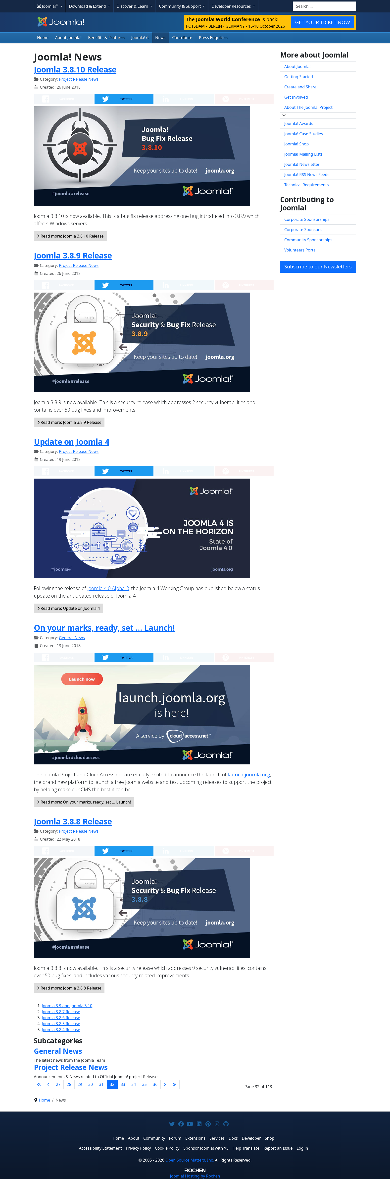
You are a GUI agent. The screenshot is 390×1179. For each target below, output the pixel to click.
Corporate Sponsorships (306, 219)
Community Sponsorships (308, 240)
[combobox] (324, 6)
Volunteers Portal (300, 250)
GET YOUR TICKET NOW (322, 22)
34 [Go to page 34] (133, 1084)
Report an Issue (278, 1148)
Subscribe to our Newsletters (318, 266)
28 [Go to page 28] (69, 1084)
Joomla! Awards (298, 123)
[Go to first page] (39, 1084)
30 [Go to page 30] (90, 1084)
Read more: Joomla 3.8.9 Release (69, 422)
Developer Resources (231, 6)
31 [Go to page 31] (101, 1084)
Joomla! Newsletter (302, 164)
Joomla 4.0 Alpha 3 (108, 588)
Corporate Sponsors (303, 229)
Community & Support (180, 6)
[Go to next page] (164, 1084)
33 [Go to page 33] (123, 1084)
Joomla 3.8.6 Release (61, 1017)
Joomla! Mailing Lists (303, 154)
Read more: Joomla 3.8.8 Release (69, 988)
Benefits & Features (106, 37)
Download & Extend (88, 6)
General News (72, 637)
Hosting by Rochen (195, 1176)
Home (43, 37)
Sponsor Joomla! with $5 (206, 1148)
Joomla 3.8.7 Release (61, 1011)
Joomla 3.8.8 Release (73, 821)
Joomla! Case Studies (303, 133)
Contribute (182, 37)
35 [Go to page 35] (144, 1084)
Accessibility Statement (100, 1148)
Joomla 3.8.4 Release (61, 1029)
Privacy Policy (138, 1148)
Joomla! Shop (296, 144)
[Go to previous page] (48, 1084)
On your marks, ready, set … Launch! (104, 627)
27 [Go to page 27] (58, 1084)
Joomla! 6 (139, 37)
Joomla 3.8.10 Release (75, 69)
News (160, 37)
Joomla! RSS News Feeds (306, 174)
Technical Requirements (306, 184)
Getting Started (298, 76)
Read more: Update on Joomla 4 (68, 608)
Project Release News (78, 79)
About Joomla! (68, 37)
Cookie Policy (167, 1148)
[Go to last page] (174, 1084)
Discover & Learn (133, 6)
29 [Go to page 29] (80, 1084)
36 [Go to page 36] (155, 1084)
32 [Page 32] (112, 1084)
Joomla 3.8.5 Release (61, 1023)
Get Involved (296, 97)
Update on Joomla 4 (71, 441)
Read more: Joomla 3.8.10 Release (70, 236)
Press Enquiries (213, 37)
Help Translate (246, 1148)
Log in (302, 1148)
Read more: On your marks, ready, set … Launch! (84, 802)
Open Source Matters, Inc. (189, 1160)
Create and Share (300, 87)
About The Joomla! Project (308, 107)
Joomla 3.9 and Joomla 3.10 (67, 1005)
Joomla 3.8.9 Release (73, 255)
